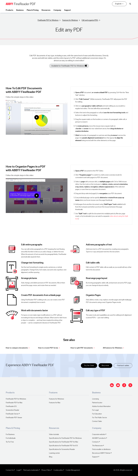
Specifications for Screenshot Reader (62, 449)
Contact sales (123, 365)
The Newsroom (97, 446)
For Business (10, 434)
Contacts (95, 442)
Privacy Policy (46, 470)
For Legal (95, 410)
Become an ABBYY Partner (101, 453)
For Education (97, 414)
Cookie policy (58, 470)
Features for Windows (70, 20)
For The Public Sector (99, 418)
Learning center (54, 453)
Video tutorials (54, 434)
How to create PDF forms (49, 348)
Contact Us (10, 470)
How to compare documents (18, 348)
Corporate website (98, 434)
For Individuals (11, 438)
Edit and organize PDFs (90, 20)
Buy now (105, 365)
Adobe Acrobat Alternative (101, 406)
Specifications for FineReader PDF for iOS (63, 446)
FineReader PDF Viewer (14, 418)
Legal (18, 470)
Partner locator (97, 403)
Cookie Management (73, 470)
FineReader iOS (11, 406)
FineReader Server (12, 414)
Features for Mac (54, 403)
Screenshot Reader (12, 410)
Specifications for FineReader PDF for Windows (65, 438)
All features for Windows (113, 348)
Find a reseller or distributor (101, 449)
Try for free (89, 365)
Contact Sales (97, 421)
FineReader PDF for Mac (14, 403)
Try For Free (10, 442)
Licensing (95, 399)
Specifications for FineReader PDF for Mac (63, 442)
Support (95, 457)
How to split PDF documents (82, 348)
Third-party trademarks (31, 470)
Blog (50, 457)
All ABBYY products (99, 438)
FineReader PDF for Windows (48, 20)
